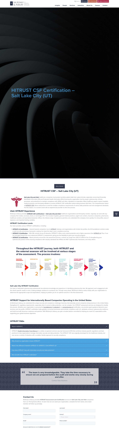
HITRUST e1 (97, 233)
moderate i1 (56, 307)
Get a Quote (59, 186)
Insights (57, 5)
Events (84, 1)
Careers (97, 5)
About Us (89, 5)
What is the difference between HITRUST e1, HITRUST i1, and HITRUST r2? (34, 346)
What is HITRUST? (17, 326)
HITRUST (53, 229)
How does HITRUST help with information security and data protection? (33, 350)
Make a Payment (103, 1)
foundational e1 (48, 307)
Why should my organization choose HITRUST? (26, 341)
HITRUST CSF (30, 205)
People (65, 5)
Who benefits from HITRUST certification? (24, 355)
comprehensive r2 (67, 307)
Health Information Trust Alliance (27, 331)
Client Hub (92, 1)
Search (77, 1)
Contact (105, 5)
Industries (81, 5)
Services (72, 5)
